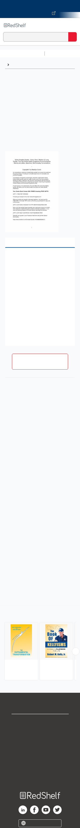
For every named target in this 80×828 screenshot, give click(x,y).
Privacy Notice (40, 740)
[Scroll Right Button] (76, 651)
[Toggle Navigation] (72, 25)
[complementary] (40, 643)
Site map (40, 777)
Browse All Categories (22, 53)
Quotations (20, 65)
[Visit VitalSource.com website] (40, 9)
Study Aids (57, 53)
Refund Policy (40, 759)
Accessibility (40, 768)
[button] (39, 257)
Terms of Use (40, 749)
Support (40, 730)
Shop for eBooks (40, 721)
